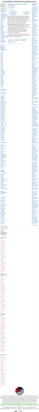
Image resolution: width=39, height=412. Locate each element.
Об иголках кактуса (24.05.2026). (35, 87)
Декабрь (12, 7)
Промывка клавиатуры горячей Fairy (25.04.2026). (35, 165)
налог (11, 39)
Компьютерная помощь (3, 217)
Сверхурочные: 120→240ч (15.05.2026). (35, 113)
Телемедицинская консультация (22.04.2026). (35, 187)
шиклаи (2, 384)
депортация (2, 245)
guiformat (2, 317)
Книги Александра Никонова (2, 222)
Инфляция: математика (2, 211)
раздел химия (3, 308)
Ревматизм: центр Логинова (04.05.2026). (35, 137)
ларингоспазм (3, 249)
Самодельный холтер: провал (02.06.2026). (35, 56)
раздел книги (3, 293)
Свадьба (2, 215)
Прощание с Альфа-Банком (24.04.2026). (35, 173)
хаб (4, 381)
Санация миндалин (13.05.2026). (35, 122)
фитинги (2, 381)
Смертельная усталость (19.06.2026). (35, 11)
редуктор (2, 370)
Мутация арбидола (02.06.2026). (35, 52)
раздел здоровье (3, 289)
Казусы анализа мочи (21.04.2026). (35, 197)
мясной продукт (3, 252)
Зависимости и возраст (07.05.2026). (35, 133)
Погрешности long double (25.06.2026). (35, 8)
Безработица (3, 209)
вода (4, 279)
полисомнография (3, 256)
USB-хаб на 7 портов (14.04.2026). (35, 209)
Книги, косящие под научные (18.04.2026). (35, 201)
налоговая (16, 39)
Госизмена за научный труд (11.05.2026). (35, 125)
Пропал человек (3, 213)
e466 (4, 357)
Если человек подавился (3, 207)
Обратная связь (23, 1)
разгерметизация (3, 369)
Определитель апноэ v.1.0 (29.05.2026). (35, 69)
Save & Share (10, 10)
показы (2, 253)
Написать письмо (31, 1)
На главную (5, 1)
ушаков (2, 380)
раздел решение (3, 305)
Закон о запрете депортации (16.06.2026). (35, 19)
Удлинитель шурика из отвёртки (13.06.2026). (35, 28)
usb (3, 277)
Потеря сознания (3, 212)
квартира (2, 281)
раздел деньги (3, 324)
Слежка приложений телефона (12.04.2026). (35, 217)
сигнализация (3, 373)
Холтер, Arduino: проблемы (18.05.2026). (35, 109)
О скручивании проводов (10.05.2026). (35, 129)
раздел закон (3, 288)
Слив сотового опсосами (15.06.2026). (35, 24)
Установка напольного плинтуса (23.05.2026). (35, 91)
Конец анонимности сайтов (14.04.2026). (35, 213)
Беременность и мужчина (3, 201)
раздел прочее (3, 301)
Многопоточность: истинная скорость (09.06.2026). (35, 38)
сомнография (3, 261)
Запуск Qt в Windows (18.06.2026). (35, 15)
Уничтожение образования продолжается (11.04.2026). (35, 223)
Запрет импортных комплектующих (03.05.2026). (35, 143)
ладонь (4, 248)
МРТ (4, 223)
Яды (5, 197)
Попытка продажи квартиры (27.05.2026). (35, 83)
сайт (14, 41)
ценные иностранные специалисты (3, 269)
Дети (3, 199)
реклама (10, 41)
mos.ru (4, 243)
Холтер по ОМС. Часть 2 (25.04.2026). (35, 169)
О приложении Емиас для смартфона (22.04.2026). (35, 193)
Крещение (2, 208)
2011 (8, 7)
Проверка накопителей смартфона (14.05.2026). (35, 118)
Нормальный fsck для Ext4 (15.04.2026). (35, 205)
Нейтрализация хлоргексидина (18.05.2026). (35, 104)
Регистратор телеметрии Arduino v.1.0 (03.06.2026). (35, 48)
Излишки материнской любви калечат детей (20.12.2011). (12, 13)
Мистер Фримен (3, 214)
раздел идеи (3, 328)
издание (2, 365)
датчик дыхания (3, 244)
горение (2, 364)
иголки (2, 248)
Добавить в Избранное (14, 1)
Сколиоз (2, 196)
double (2, 240)
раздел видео (3, 285)
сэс (1, 377)
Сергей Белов (26, 395)
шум (4, 384)
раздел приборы (3, 300)
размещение (23, 40)
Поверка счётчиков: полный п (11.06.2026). (35, 33)
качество (2, 280)
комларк (2, 366)
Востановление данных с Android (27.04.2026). (35, 152)
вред (4, 317)
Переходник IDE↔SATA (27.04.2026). (35, 156)
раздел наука (3, 332)
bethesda (2, 357)
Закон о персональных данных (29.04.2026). (35, 148)
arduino (2, 277)
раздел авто (2, 284)
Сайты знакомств (3, 205)
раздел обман (3, 296)
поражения (2, 257)
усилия (5, 265)
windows (2, 279)
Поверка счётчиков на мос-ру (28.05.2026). (35, 78)
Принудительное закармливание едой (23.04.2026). (35, 182)
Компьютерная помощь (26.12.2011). (26, 13)
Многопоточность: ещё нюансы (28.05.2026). (35, 73)
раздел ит (2, 292)
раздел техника (3, 306)
